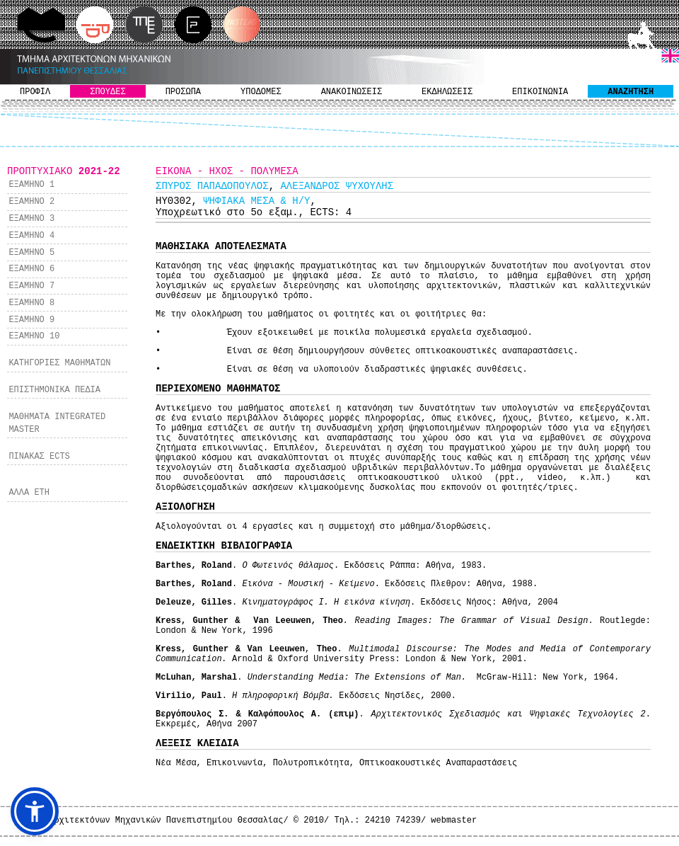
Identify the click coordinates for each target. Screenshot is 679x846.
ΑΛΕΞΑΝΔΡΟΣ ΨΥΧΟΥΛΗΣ (336, 186)
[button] (34, 811)
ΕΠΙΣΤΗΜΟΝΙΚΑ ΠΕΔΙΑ (54, 390)
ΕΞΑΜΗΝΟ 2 (31, 202)
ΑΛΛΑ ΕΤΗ (29, 493)
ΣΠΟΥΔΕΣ (107, 92)
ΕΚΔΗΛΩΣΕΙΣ (447, 92)
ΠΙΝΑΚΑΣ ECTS (38, 457)
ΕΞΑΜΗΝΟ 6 (31, 269)
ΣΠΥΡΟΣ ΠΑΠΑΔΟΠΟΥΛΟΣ (212, 186)
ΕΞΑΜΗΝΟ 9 (31, 320)
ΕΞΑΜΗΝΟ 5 (31, 253)
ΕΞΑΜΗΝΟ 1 (31, 185)
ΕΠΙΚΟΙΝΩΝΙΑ (540, 92)
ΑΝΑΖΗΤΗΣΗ (631, 92)
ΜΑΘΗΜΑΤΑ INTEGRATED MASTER (56, 423)
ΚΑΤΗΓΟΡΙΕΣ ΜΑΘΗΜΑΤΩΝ (59, 363)
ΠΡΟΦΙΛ (35, 92)
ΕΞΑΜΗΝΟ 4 (31, 236)
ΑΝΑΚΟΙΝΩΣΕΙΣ (351, 92)
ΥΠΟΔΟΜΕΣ (261, 92)
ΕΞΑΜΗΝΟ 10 (33, 336)
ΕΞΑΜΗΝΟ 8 (31, 303)
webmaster (454, 820)
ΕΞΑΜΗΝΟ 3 (31, 219)
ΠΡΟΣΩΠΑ (183, 92)
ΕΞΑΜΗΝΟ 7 (31, 286)
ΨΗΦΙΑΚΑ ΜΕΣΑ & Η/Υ (256, 201)
